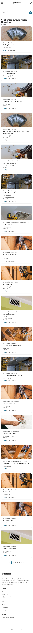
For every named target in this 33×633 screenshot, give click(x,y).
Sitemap (4, 610)
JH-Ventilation (7, 284)
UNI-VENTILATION (9, 163)
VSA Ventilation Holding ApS (12, 375)
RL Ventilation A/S (9, 193)
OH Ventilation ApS (9, 314)
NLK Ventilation (8, 492)
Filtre (5, 13)
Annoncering (5, 594)
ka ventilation (7, 224)
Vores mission (5, 591)
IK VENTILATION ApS (10, 254)
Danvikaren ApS (8, 520)
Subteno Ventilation (9, 548)
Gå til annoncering (10, 617)
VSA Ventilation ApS (9, 73)
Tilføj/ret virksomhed (7, 597)
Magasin (4, 604)
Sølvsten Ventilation (9, 433)
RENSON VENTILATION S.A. (12, 345)
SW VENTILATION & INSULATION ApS (16, 463)
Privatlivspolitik (5, 607)
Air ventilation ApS (9, 403)
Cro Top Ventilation (9, 45)
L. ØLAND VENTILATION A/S (12, 101)
